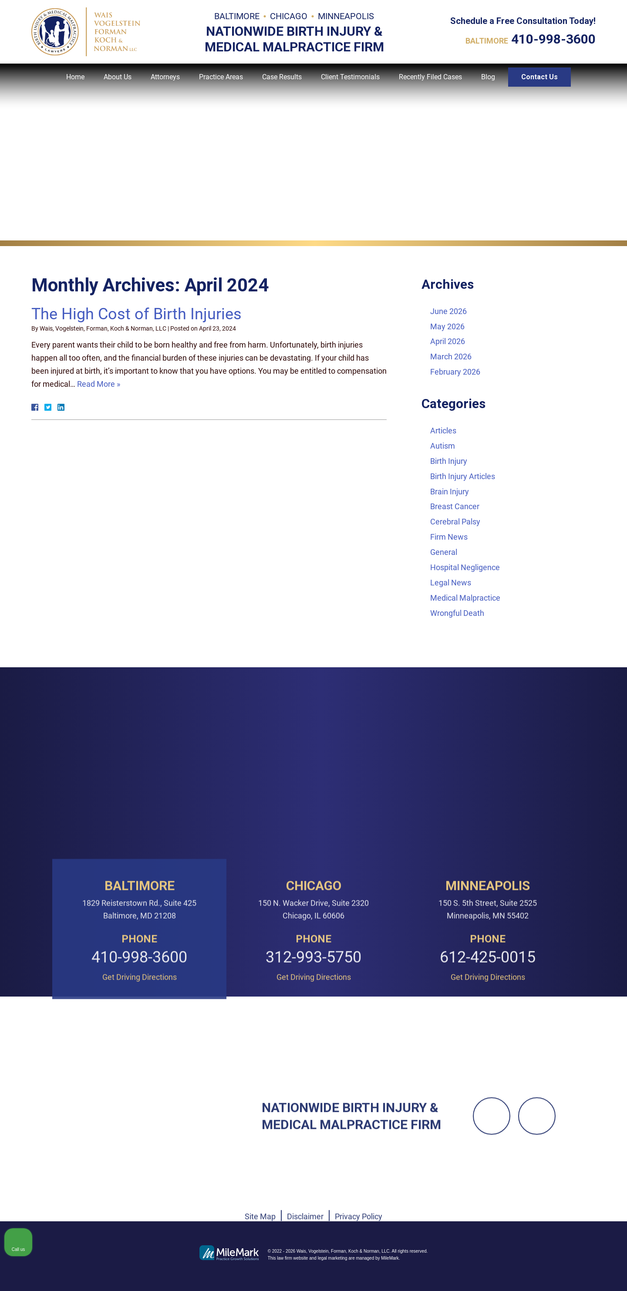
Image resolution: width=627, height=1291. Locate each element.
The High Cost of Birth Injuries (136, 314)
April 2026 (447, 341)
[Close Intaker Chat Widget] (598, 1013)
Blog (488, 83)
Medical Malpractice (465, 597)
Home (75, 83)
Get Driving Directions (139, 1112)
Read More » (98, 384)
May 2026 (447, 326)
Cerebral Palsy (455, 521)
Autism (442, 445)
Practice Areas (221, 83)
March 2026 (451, 356)
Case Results (282, 83)
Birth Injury (448, 461)
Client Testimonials (350, 83)
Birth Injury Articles (462, 476)
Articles (443, 430)
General (443, 552)
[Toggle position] (580, 1013)
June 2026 (448, 311)
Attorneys (165, 83)
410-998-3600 (553, 41)
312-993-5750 (313, 1093)
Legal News (450, 582)
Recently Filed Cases (430, 83)
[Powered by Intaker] (553, 1272)
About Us (117, 83)
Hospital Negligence (465, 567)
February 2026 (455, 371)
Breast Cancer (454, 506)
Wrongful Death (457, 613)
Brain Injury (449, 491)
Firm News (449, 536)
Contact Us (539, 83)
